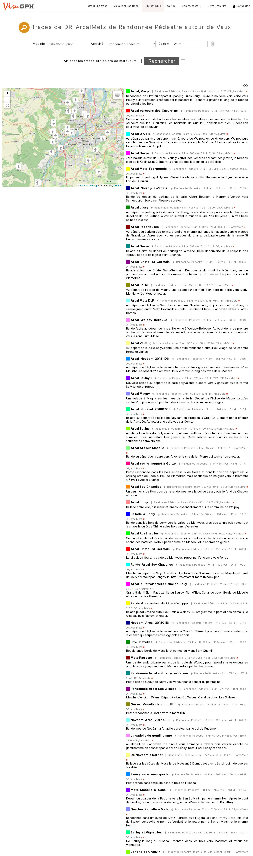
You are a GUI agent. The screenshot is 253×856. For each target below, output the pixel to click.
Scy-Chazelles (141, 642)
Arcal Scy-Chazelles (146, 487)
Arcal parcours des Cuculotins (154, 110)
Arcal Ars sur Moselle (147, 448)
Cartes (171, 5)
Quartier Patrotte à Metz (150, 809)
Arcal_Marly (140, 91)
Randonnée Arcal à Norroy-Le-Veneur (159, 673)
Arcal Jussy (140, 207)
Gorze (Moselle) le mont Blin (153, 704)
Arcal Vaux (139, 343)
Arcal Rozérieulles (145, 227)
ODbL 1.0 (118, 185)
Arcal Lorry (139, 502)
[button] (88, 161)
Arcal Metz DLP (142, 300)
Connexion (241, 6)
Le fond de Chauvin (145, 852)
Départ (164, 44)
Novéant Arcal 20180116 (150, 623)
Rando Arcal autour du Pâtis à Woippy (159, 603)
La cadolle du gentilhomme (151, 735)
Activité (97, 44)
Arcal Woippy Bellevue (149, 320)
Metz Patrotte (141, 657)
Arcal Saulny (140, 428)
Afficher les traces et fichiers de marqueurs (100, 61)
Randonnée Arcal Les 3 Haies (153, 689)
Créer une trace (98, 5)
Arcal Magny (140, 393)
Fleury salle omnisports (150, 774)
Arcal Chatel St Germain (150, 262)
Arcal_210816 (141, 134)
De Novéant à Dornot (147, 755)
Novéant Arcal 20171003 (150, 720)
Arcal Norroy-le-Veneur (149, 188)
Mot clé (38, 44)
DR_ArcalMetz (236, 91)
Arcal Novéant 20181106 (150, 358)
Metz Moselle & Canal (148, 790)
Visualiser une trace (126, 5)
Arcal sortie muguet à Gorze (153, 463)
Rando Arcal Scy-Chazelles (152, 564)
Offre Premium (216, 5)
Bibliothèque (153, 5)
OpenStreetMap (89, 185)
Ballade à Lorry (143, 514)
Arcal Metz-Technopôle (149, 169)
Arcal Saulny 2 (141, 378)
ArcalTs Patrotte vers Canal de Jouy (159, 584)
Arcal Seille (139, 285)
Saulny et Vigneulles (146, 832)
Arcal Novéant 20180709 (150, 409)
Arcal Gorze (140, 153)
